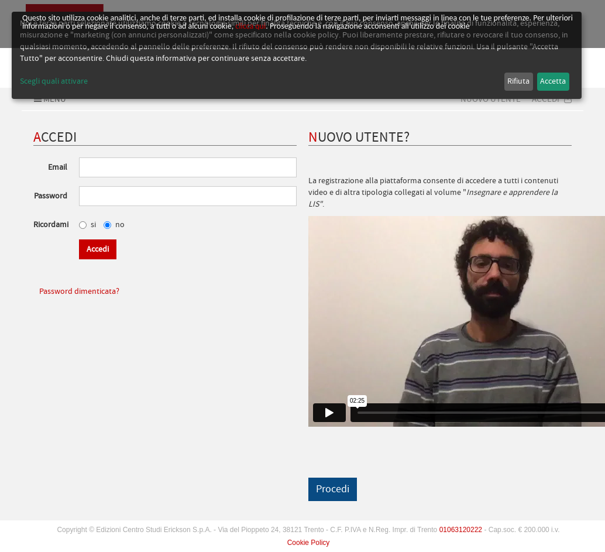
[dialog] (297, 55)
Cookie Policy (308, 543)
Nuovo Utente (490, 99)
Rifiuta (518, 81)
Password (50, 196)
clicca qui (250, 26)
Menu (48, 99)
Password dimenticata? (79, 291)
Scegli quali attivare (54, 81)
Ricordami (50, 225)
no (114, 225)
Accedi (552, 99)
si (87, 225)
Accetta (553, 81)
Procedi (332, 489)
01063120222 (460, 530)
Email (57, 167)
